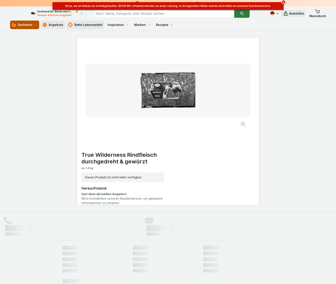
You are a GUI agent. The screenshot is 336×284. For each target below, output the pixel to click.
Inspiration (118, 25)
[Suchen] (249, 13)
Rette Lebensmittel (85, 25)
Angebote (53, 25)
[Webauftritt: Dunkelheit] (187, 275)
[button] (293, 13)
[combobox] (171, 13)
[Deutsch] (274, 13)
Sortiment (25, 25)
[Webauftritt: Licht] (166, 275)
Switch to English (176, 258)
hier (134, 247)
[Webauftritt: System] (146, 275)
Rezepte (165, 25)
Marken (142, 25)
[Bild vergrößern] (153, 111)
